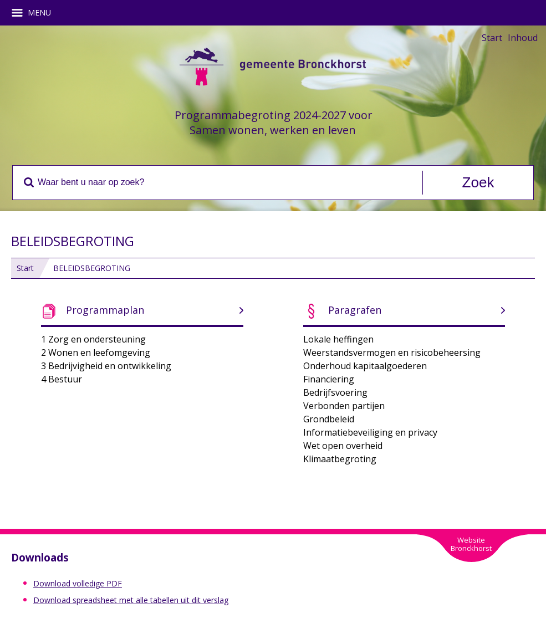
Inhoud (523, 38)
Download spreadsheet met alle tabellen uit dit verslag (130, 600)
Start (492, 38)
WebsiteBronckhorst (471, 544)
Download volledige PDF (77, 583)
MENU (35, 13)
